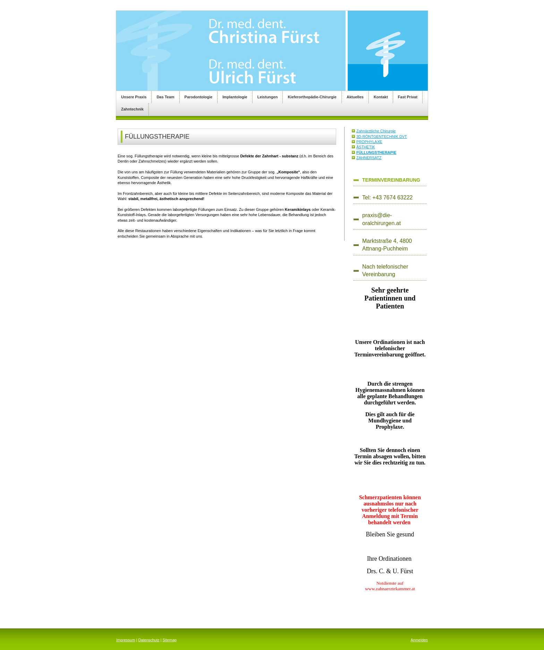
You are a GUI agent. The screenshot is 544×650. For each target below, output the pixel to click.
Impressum (125, 640)
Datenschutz (148, 640)
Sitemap (170, 640)
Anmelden (419, 640)
